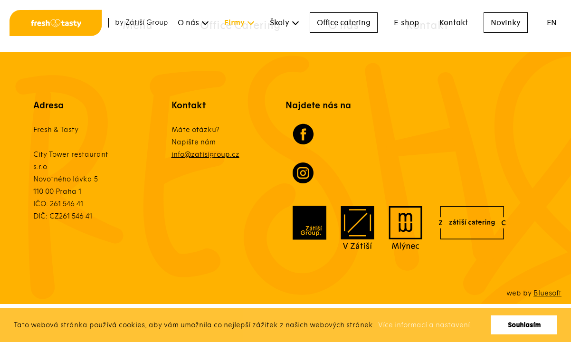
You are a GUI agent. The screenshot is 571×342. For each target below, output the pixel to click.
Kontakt (453, 23)
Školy (279, 23)
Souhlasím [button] (524, 325)
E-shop (406, 23)
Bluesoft (547, 293)
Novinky (506, 23)
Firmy (234, 23)
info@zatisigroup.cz (205, 154)
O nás (188, 23)
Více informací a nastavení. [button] (425, 325)
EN (552, 23)
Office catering (344, 23)
